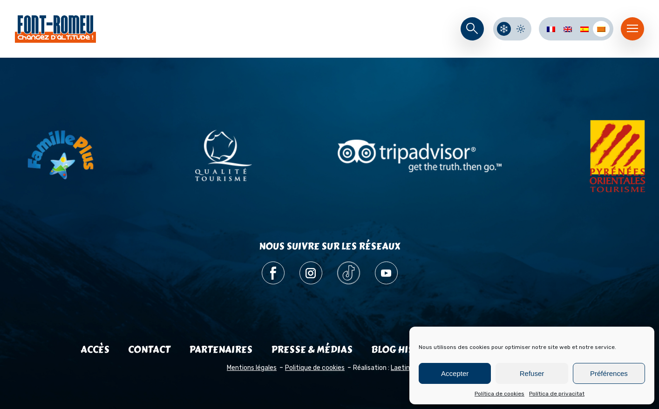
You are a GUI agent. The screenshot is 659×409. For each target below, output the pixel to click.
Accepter (455, 373)
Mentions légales (252, 368)
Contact (149, 349)
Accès (95, 349)
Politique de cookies (315, 368)
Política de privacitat (556, 393)
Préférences (609, 373)
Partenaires (220, 349)
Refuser (532, 373)
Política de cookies (499, 393)
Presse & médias (312, 349)
